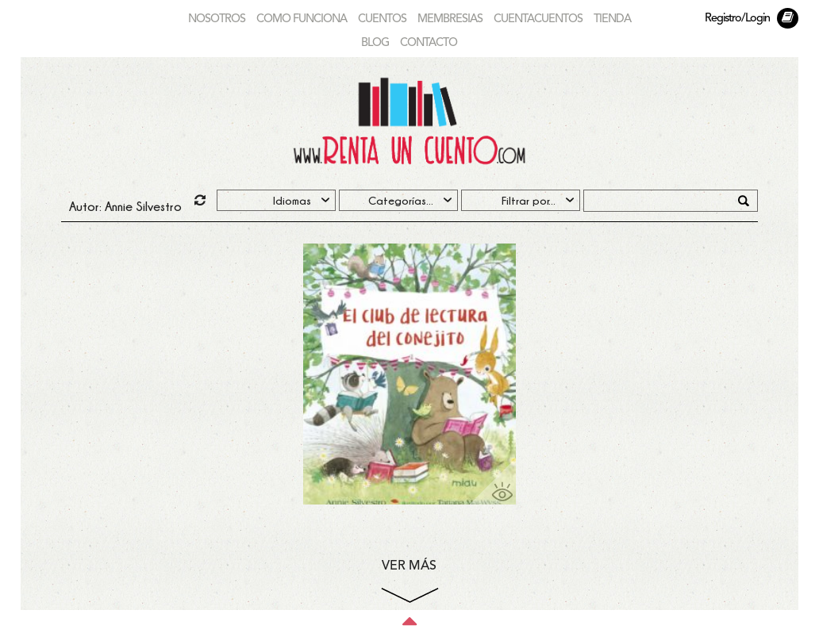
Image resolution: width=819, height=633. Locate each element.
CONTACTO (428, 43)
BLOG (375, 43)
